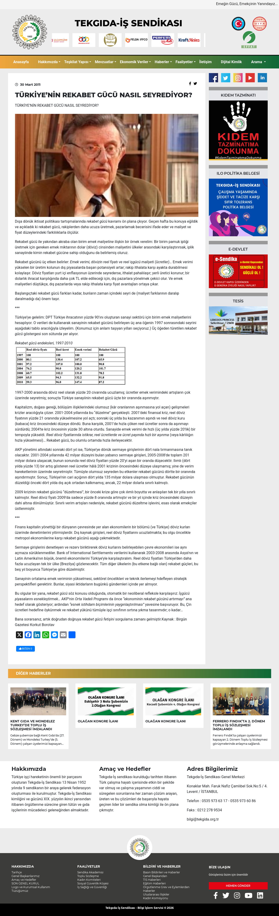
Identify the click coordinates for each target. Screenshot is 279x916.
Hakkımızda (48, 62)
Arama (257, 62)
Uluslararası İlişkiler (156, 894)
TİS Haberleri (152, 879)
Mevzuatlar (104, 62)
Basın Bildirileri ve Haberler (161, 872)
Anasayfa (21, 62)
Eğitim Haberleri (154, 883)
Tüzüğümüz (20, 890)
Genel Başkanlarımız (25, 876)
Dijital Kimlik (231, 62)
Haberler (162, 62)
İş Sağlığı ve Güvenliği (92, 887)
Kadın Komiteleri (89, 879)
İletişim (205, 62)
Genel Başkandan (155, 876)
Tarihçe (17, 872)
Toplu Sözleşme (88, 876)
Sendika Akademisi (90, 872)
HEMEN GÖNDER (238, 885)
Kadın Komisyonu (155, 898)
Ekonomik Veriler (134, 62)
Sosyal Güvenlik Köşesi (92, 883)
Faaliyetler (184, 62)
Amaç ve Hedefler (24, 879)
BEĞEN (25, 648)
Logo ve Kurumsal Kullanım (31, 887)
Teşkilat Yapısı (76, 62)
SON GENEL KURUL (25, 883)
